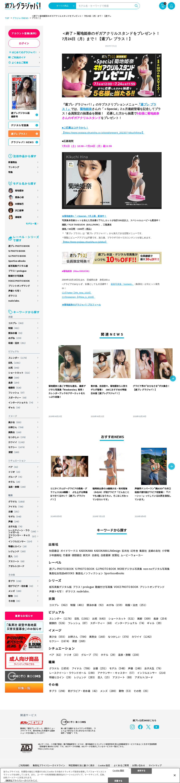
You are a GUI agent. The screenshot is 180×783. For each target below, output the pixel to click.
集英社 (143, 550)
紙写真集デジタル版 (18, 265)
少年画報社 (55, 555)
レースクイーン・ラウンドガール (22, 531)
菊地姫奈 (86, 109)
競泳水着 (16, 333)
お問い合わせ (138, 765)
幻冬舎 (134, 550)
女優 (14, 511)
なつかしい (17, 437)
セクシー (17, 447)
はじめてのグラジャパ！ (24, 52)
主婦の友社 (154, 550)
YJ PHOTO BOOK (16, 250)
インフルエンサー (20, 541)
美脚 (14, 377)
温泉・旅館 (17, 486)
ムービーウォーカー (132, 555)
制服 (14, 328)
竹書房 (66, 555)
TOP (7, 18)
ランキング (13, 167)
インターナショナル (21, 402)
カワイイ (17, 442)
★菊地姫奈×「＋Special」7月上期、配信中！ (84, 216)
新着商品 (12, 162)
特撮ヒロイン (18, 546)
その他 (14, 601)
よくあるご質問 (20, 62)
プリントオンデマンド (19, 285)
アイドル (16, 506)
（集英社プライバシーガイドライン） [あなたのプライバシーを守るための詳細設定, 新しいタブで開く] (21, 780)
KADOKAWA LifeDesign (107, 550)
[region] (90, 775)
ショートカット (19, 372)
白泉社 (95, 555)
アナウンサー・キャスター (22, 536)
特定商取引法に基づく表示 (81, 765)
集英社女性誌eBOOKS (61, 573)
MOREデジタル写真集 (129, 568)
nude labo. (13, 300)
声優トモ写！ (14, 290)
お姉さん (16, 427)
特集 (10, 172)
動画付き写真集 (15, 275)
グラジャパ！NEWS (22, 142)
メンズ (15, 591)
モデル (15, 516)
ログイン (24, 43)
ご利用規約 (23, 765)
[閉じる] (174, 775)
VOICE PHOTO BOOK (19, 280)
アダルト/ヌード (16, 566)
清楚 (14, 452)
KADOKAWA (86, 550)
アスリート (17, 561)
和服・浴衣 (17, 343)
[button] (173, 379)
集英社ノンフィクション (89, 573)
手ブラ (15, 581)
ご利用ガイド (19, 57)
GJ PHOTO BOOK (17, 255)
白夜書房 (106, 555)
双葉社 (115, 555)
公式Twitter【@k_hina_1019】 (76, 292)
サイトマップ (155, 765)
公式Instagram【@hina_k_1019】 (78, 297)
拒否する (141, 770)
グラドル (17, 501)
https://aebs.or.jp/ (46, 748)
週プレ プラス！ (19, 133)
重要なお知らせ (24, 615)
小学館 (165, 550)
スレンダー (18, 357)
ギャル (14, 407)
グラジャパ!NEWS (20, 18)
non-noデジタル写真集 (156, 568)
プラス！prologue (17, 270)
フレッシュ (17, 392)
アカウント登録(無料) (24, 33)
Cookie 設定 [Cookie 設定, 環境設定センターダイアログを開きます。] (118, 770)
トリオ (14, 471)
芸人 (13, 556)
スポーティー (18, 397)
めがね (15, 338)
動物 (13, 596)
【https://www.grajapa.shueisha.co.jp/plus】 (84, 242)
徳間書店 (77, 555)
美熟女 (15, 432)
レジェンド (17, 551)
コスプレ (16, 323)
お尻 (14, 367)
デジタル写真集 (20, 125)
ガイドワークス (69, 550)
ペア (13, 466)
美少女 (15, 422)
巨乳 (15, 362)
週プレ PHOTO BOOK (19, 246)
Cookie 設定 (104, 765)
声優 (14, 521)
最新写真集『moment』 (122, 284)
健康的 (15, 387)
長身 (14, 382)
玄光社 (125, 550)
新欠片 (86, 555)
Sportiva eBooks (17, 260)
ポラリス (12, 295)
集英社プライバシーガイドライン (49, 765)
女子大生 (16, 526)
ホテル (14, 481)
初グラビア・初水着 (21, 586)
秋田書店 (54, 550)
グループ (15, 476)
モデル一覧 (31, 223)
